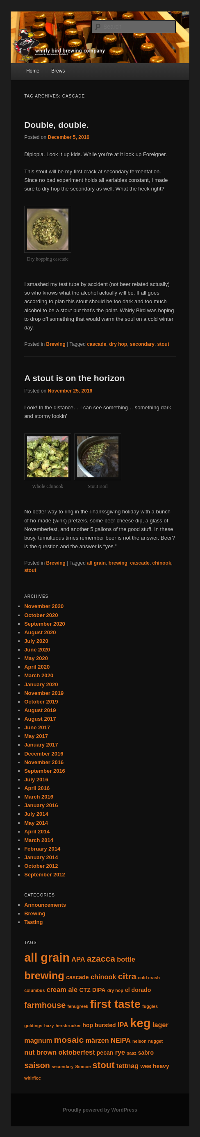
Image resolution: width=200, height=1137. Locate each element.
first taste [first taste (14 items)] (115, 1004)
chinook (161, 563)
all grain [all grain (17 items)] (47, 957)
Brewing (56, 344)
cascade (96, 344)
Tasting (33, 922)
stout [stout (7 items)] (104, 1065)
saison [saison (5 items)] (37, 1065)
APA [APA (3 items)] (78, 959)
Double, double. (56, 124)
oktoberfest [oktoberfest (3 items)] (76, 1052)
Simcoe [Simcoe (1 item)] (83, 1066)
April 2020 (37, 667)
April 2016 (37, 788)
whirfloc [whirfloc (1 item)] (32, 1078)
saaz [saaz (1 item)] (131, 1053)
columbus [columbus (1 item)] (34, 990)
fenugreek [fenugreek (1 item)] (78, 1006)
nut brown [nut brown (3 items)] (40, 1052)
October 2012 (41, 866)
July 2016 (36, 779)
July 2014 (36, 814)
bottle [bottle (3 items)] (126, 959)
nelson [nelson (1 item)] (139, 1041)
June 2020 (37, 650)
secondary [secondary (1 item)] (62, 1066)
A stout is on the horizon (74, 378)
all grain (96, 563)
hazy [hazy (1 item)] (49, 1025)
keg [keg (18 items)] (140, 1023)
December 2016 (43, 754)
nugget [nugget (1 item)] (155, 1041)
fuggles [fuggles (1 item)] (150, 1006)
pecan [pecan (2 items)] (105, 1052)
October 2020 (41, 615)
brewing (118, 563)
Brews (58, 71)
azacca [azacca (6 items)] (101, 958)
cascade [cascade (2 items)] (77, 977)
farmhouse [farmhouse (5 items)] (45, 1005)
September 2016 (44, 771)
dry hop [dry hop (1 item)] (115, 990)
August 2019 (40, 710)
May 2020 (36, 658)
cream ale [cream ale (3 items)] (62, 989)
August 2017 (40, 719)
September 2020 (44, 624)
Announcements (45, 905)
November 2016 (44, 762)
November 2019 (44, 693)
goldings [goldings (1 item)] (33, 1025)
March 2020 (38, 675)
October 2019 (41, 702)
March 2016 (38, 797)
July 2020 (36, 641)
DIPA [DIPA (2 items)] (99, 990)
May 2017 (36, 736)
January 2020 (41, 684)
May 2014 (36, 823)
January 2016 (41, 805)
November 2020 (44, 606)
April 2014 (37, 831)
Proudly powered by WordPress (100, 1110)
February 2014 (42, 849)
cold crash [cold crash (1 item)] (149, 977)
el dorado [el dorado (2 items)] (138, 990)
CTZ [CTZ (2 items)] (84, 990)
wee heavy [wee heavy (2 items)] (154, 1066)
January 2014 (41, 857)
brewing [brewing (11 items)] (44, 975)
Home (32, 71)
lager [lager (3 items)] (160, 1024)
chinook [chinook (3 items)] (103, 976)
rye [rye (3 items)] (120, 1052)
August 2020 (40, 632)
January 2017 (41, 745)
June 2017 (37, 727)
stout (163, 344)
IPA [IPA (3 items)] (123, 1024)
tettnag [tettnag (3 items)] (127, 1065)
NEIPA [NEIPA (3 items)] (121, 1040)
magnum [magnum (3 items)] (38, 1040)
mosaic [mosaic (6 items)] (69, 1039)
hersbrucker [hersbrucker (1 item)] (68, 1025)
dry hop (118, 344)
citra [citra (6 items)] (127, 976)
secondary (142, 344)
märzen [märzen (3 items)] (97, 1040)
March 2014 (38, 840)
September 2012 (44, 874)
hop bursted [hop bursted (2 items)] (99, 1025)
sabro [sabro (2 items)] (146, 1052)
